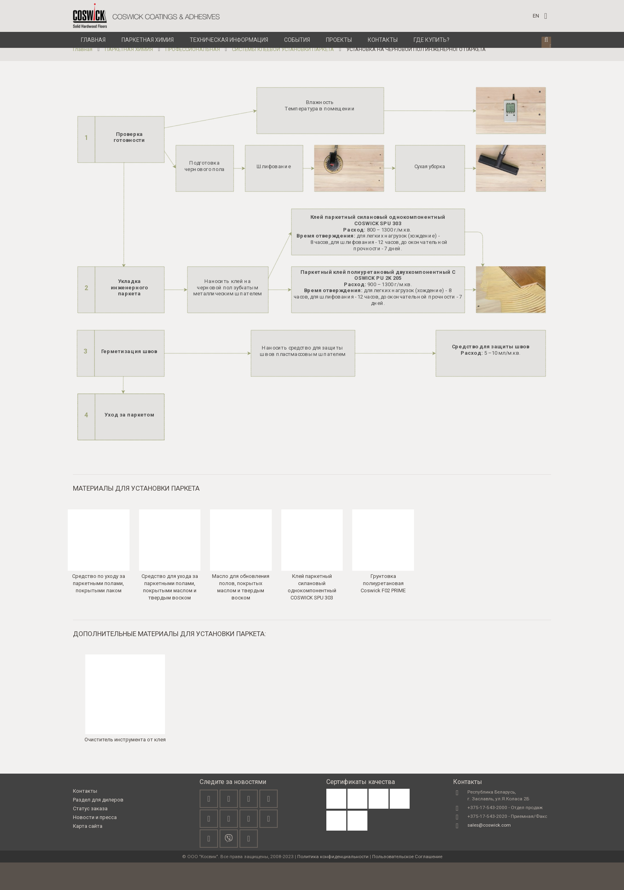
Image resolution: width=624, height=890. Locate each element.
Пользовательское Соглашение (407, 884)
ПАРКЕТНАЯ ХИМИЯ (129, 77)
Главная (82, 77)
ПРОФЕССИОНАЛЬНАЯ (192, 77)
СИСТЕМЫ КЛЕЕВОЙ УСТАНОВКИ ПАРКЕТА (283, 77)
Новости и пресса (95, 845)
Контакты (85, 819)
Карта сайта (87, 854)
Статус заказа (90, 836)
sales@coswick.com (489, 852)
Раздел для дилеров (98, 827)
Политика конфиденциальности (333, 884)
